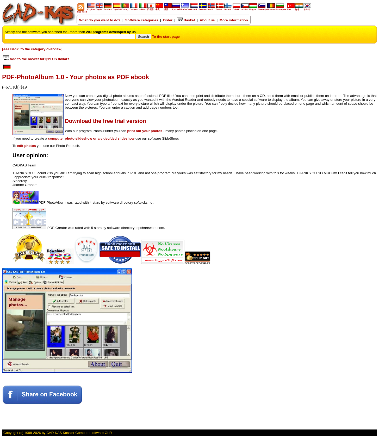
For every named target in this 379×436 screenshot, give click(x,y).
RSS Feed (82, 11)
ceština (245, 8)
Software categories (141, 20)
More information (234, 20)
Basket (186, 20)
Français (134, 8)
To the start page (166, 37)
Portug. (125, 8)
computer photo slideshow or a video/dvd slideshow (91, 138)
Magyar (253, 8)
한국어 (307, 8)
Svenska (203, 8)
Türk (291, 8)
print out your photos (144, 131)
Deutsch (108, 8)
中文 (159, 8)
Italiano (143, 8)
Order (167, 20)
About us (207, 20)
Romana (271, 8)
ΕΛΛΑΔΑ (185, 9)
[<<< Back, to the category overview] (32, 49)
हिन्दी (299, 8)
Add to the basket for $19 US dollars (35, 59)
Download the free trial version (105, 121)
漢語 (168, 8)
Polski (236, 8)
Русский (176, 9)
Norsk (211, 8)
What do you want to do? (99, 20)
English (91, 8)
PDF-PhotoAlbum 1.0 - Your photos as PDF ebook (75, 76)
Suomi (228, 8)
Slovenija (262, 8)
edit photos (26, 146)
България (281, 8)
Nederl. (194, 8)
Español (117, 8)
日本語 (151, 8)
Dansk (220, 8)
